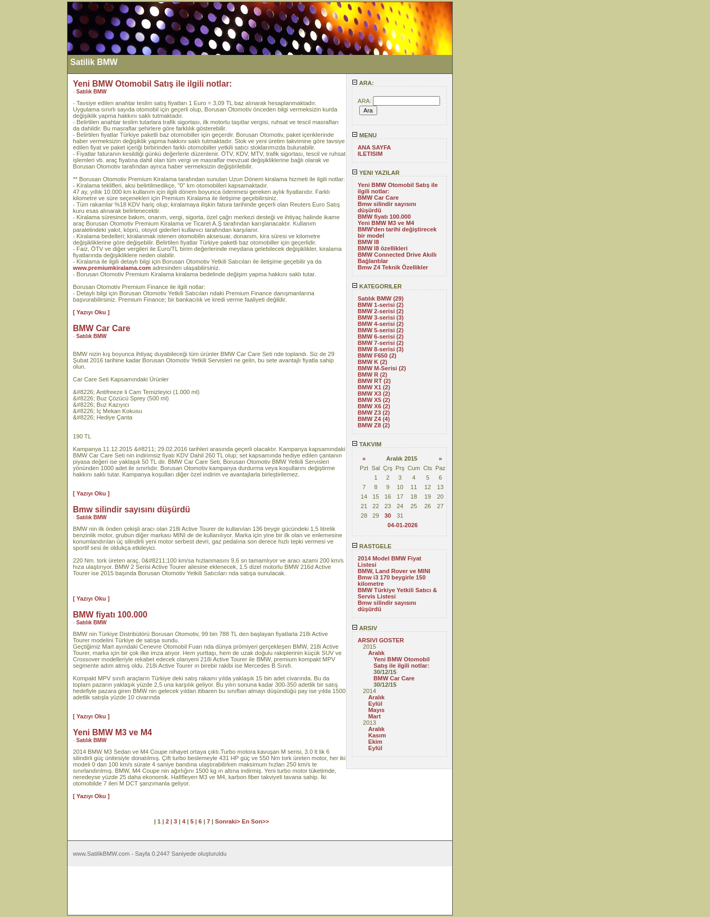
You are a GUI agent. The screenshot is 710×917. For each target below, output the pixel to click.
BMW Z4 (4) (374, 419)
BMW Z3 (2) (374, 412)
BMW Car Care (378, 197)
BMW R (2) (372, 374)
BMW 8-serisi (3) (381, 349)
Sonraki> (228, 821)
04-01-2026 (402, 525)
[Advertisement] (33, 160)
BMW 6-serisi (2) (381, 336)
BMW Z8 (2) (374, 425)
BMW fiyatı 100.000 (384, 216)
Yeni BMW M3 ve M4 (386, 223)
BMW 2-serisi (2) (381, 311)
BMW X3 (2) (374, 393)
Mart (374, 716)
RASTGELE (371, 546)
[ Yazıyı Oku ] (91, 312)
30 (388, 515)
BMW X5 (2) (374, 400)
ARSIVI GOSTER (381, 640)
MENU (364, 135)
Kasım (377, 735)
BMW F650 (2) (377, 355)
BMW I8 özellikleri (383, 248)
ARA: (363, 83)
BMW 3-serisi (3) (381, 317)
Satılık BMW (91, 92)
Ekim (375, 741)
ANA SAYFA (374, 147)
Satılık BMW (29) (381, 298)
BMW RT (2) (374, 381)
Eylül (375, 703)
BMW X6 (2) (374, 406)
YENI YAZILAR (375, 173)
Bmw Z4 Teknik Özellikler (393, 267)
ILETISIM (370, 154)
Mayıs (376, 710)
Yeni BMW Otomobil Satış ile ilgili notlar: (401, 662)
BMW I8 (368, 242)
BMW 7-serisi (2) (381, 343)
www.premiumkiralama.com (112, 268)
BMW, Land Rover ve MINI (394, 571)
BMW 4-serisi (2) (381, 324)
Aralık (376, 653)
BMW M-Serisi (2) (382, 368)
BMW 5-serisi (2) (381, 330)
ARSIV (364, 628)
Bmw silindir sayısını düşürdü (131, 509)
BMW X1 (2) (374, 387)
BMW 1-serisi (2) (381, 305)
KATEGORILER (377, 286)
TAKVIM (366, 444)
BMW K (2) (372, 362)
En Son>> (255, 821)
